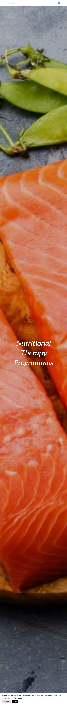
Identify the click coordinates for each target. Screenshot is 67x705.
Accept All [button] (15, 701)
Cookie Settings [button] (6, 701)
